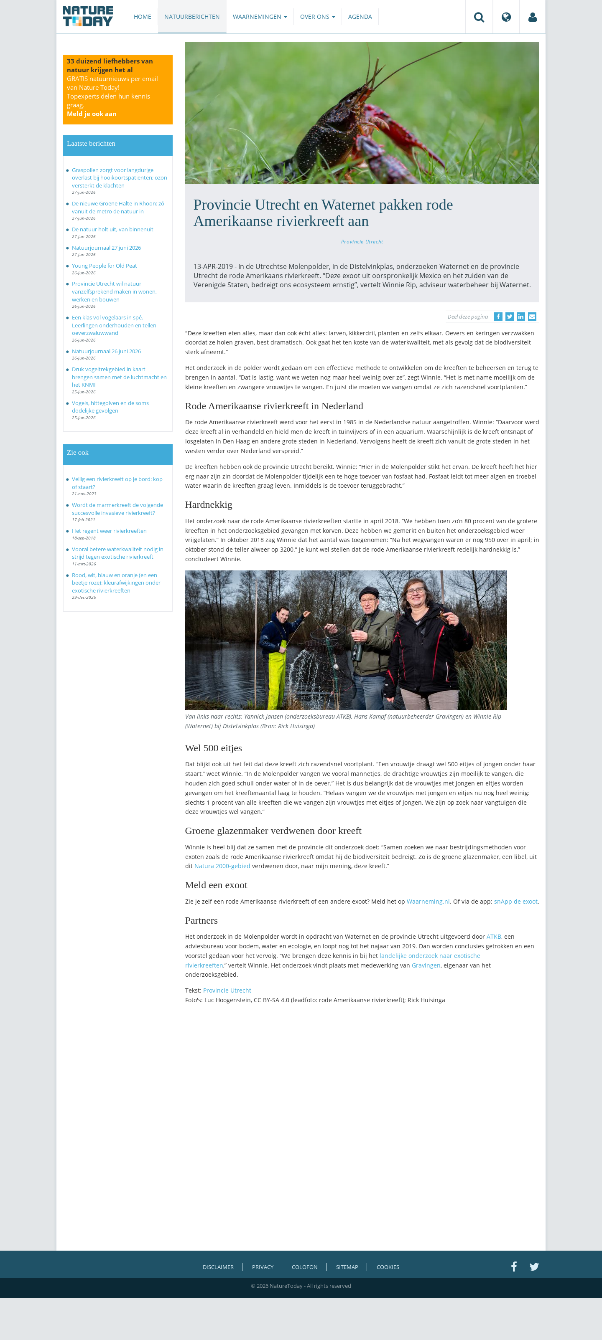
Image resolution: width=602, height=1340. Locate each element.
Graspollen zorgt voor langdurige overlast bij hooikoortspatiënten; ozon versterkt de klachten (119, 177)
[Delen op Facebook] (498, 316)
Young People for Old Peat (104, 265)
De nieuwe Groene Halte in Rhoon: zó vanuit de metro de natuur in (118, 207)
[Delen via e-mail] (532, 316)
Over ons (317, 16)
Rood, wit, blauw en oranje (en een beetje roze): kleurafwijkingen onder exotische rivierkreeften (116, 582)
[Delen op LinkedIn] (521, 316)
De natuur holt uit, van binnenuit (112, 229)
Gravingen (426, 965)
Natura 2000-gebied (222, 866)
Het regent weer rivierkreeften (109, 530)
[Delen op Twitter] (509, 316)
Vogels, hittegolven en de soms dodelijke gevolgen (110, 407)
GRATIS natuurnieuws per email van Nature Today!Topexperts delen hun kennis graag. (112, 96)
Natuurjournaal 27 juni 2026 (106, 247)
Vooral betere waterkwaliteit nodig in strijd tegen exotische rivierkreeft (117, 553)
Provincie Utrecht (362, 241)
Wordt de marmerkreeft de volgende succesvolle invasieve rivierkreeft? (117, 509)
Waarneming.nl (428, 901)
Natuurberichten (192, 16)
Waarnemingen (260, 16)
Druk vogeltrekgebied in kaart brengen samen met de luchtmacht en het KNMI (119, 376)
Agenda (360, 16)
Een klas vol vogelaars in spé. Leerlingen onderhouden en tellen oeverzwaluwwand (114, 325)
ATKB (494, 936)
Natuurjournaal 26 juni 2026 (106, 351)
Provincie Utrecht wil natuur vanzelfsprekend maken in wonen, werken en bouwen (114, 291)
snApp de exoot (515, 901)
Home (142, 16)
